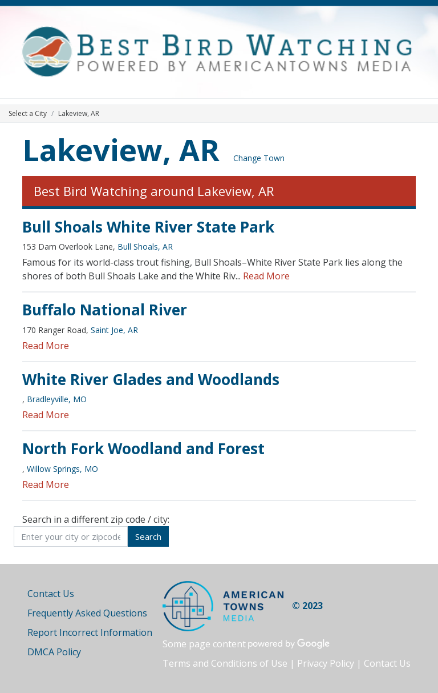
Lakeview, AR (121, 149)
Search (148, 536)
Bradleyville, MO (57, 399)
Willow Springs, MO (62, 468)
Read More (266, 276)
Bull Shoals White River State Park (148, 227)
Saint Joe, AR (114, 330)
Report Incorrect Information (89, 632)
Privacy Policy (325, 663)
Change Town (259, 158)
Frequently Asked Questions (87, 613)
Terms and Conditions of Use (225, 663)
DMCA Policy (54, 652)
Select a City (28, 113)
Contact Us (50, 593)
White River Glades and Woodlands (150, 379)
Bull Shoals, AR (145, 246)
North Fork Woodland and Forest (143, 448)
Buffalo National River (104, 309)
